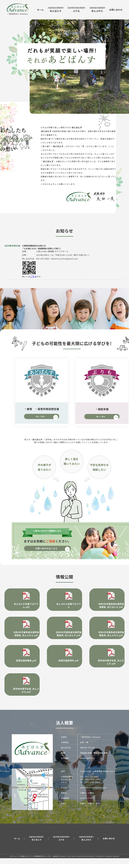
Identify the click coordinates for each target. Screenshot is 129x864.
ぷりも (76, 9)
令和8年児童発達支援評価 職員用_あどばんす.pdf (64, 633)
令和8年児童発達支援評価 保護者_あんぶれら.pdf (22, 633)
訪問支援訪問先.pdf (64, 660)
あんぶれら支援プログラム (64, 603)
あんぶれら (97, 9)
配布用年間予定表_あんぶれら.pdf (22, 689)
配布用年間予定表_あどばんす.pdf (107, 661)
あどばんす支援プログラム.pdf (22, 603)
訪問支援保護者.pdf (22, 660)
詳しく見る (47, 421)
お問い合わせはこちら (53, 553)
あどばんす (56, 9)
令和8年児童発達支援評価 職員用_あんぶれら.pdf (107, 633)
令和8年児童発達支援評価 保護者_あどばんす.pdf (107, 605)
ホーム (40, 9)
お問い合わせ (116, 9)
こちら (33, 280)
